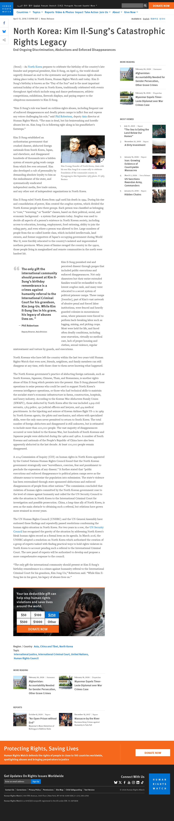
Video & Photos (64, 12)
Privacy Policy (35, 789)
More (94, 5)
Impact (79, 12)
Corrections (21, 789)
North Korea (35, 66)
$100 (37, 614)
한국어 (162, 18)
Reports (49, 12)
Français (44, 5)
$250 (52, 614)
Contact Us (9, 789)
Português (68, 5)
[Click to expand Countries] (24, 12)
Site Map (59, 789)
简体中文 (154, 18)
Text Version (89, 789)
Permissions (48, 789)
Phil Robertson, (64, 116)
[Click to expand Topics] (38, 12)
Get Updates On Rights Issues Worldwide (34, 775)
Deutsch (52, 5)
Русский (78, 5)
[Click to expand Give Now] (131, 12)
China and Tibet (49, 646)
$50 (23, 614)
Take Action (91, 12)
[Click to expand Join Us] (105, 12)
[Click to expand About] (118, 12)
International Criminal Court (54, 654)
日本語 (60, 5)
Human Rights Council (26, 658)
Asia (84, 116)
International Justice (25, 654)
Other (52, 621)
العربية (20, 5)
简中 (26, 5)
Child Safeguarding (74, 789)
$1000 (37, 621)
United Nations (79, 654)
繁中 (31, 5)
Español (86, 5)
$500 (23, 621)
